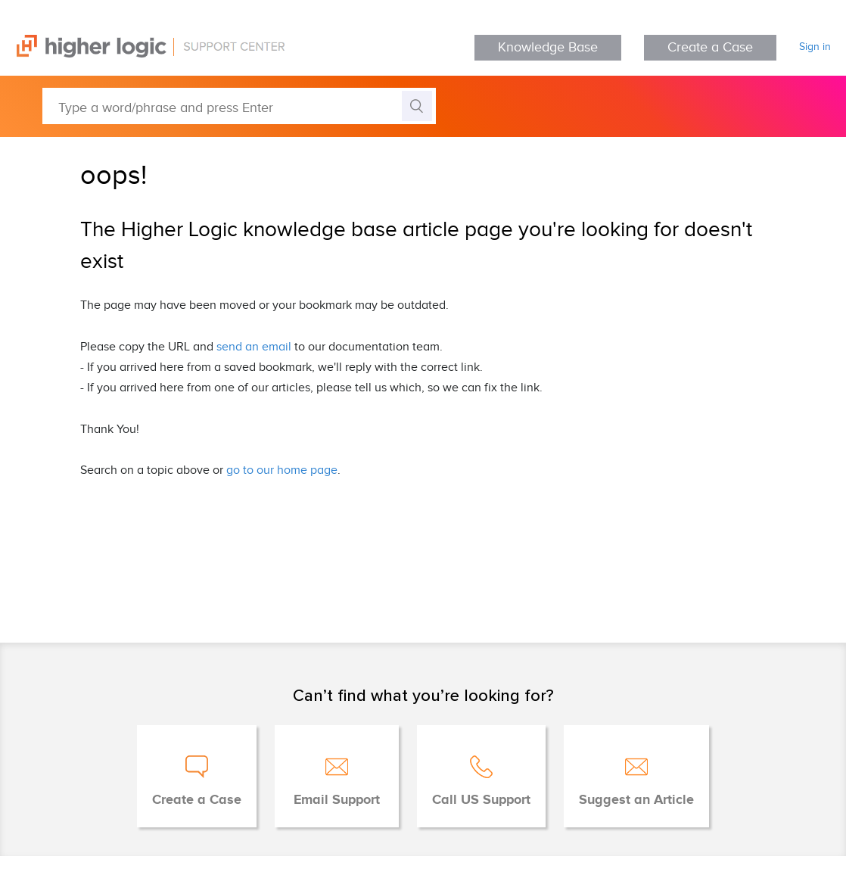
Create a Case (710, 47)
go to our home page (281, 470)
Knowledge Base (548, 47)
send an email (253, 347)
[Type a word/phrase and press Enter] (239, 106)
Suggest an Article (636, 800)
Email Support (337, 800)
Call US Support (481, 800)
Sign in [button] (815, 47)
